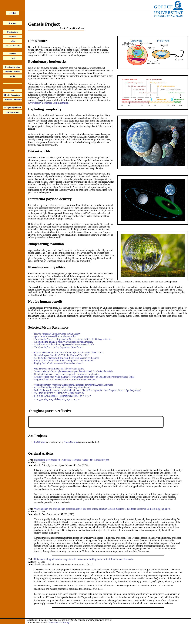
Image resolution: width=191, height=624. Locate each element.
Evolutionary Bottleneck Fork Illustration (48, 103)
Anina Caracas (71, 442)
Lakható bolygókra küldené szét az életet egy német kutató (62, 387)
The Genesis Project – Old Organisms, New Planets (58, 347)
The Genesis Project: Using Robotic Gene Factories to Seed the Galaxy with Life (72, 339)
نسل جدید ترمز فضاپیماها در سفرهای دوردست (57, 399)
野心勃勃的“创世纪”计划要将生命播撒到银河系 (59, 393)
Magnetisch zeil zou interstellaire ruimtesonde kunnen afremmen (65, 379)
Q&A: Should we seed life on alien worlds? (55, 336)
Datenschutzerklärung (58, 622)
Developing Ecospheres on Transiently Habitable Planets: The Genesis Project (71, 459)
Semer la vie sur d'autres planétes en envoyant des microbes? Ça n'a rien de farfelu (73, 371)
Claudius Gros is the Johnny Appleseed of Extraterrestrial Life (64, 344)
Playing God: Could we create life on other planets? (58, 363)
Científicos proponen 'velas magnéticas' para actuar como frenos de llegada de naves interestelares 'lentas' (84, 376)
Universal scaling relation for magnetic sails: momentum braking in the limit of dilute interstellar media (83, 559)
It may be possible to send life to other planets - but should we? (64, 360)
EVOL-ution (40, 442)
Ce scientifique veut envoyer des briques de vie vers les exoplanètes (66, 374)
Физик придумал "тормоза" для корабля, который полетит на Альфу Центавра (73, 385)
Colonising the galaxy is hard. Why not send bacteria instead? (63, 342)
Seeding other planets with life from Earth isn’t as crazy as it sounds (66, 358)
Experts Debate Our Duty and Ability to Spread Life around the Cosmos (68, 352)
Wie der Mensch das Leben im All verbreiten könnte (59, 368)
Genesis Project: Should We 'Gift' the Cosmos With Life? (61, 355)
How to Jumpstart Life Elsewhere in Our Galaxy (57, 333)
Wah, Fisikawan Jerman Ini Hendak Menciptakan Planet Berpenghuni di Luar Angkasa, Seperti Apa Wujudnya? (87, 390)
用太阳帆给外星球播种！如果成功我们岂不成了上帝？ (62, 396)
